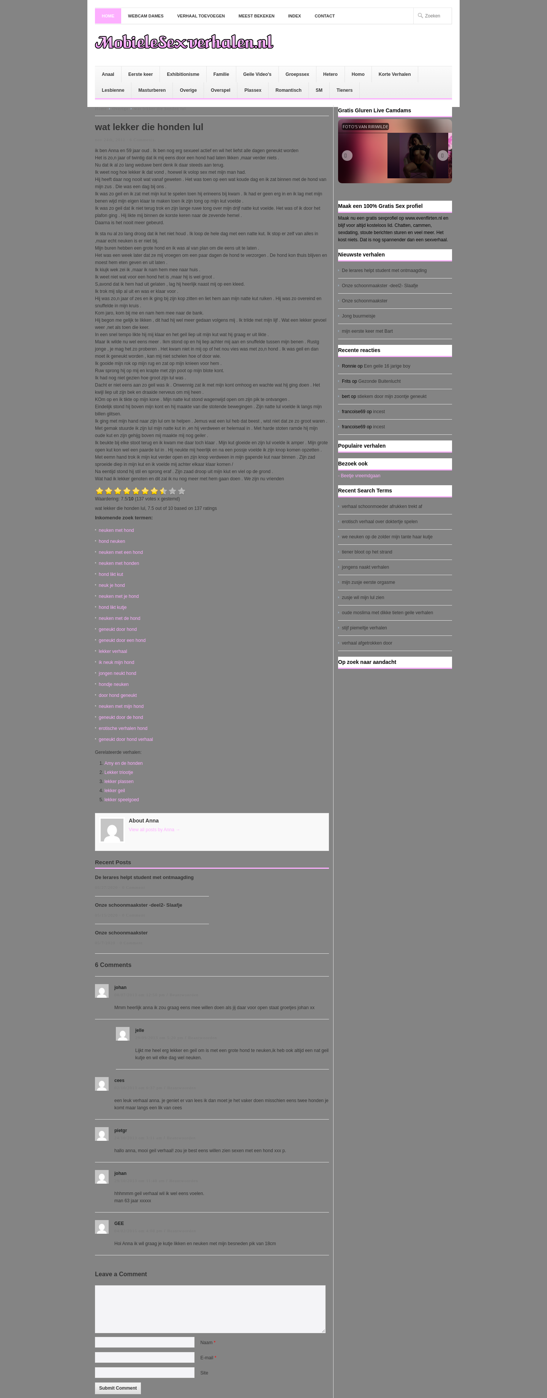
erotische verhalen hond (123, 728)
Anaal (108, 74)
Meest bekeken (257, 16)
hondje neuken (114, 684)
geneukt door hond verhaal (126, 739)
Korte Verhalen (395, 74)
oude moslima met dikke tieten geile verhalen (387, 612)
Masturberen (152, 90)
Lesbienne (113, 90)
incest (379, 411)
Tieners (345, 90)
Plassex (252, 90)
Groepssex (297, 74)
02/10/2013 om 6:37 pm (138, 1087)
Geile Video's (257, 74)
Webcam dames (146, 16)
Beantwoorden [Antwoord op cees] (181, 1087)
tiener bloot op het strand (367, 552)
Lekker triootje (118, 772)
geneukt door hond (118, 629)
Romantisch (288, 90)
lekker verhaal (113, 651)
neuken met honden (119, 563)
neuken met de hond (119, 618)
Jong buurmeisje (358, 316)
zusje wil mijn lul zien (363, 597)
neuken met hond (116, 530)
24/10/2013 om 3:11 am (138, 1137)
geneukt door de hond (121, 717)
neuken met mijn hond (121, 706)
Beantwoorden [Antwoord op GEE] (181, 1230)
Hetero (330, 74)
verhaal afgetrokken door (367, 643)
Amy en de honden (123, 763)
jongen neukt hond (117, 673)
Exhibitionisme (183, 74)
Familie (221, 74)
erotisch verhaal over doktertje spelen (379, 521)
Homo (358, 74)
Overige (188, 90)
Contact (325, 16)
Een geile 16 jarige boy (387, 366)
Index (294, 16)
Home (108, 16)
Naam (207, 1342)
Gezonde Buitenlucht (379, 381)
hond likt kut (111, 574)
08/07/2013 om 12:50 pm (139, 994)
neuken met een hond (121, 552)
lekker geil (114, 790)
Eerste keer (140, 74)
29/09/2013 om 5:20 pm (159, 1037)
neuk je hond (112, 585)
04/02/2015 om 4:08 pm (138, 1230)
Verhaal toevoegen (201, 16)
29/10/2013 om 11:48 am (139, 1180)
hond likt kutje (112, 607)
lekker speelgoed (121, 799)
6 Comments (142, 139)
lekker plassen (119, 781)
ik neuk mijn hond (116, 662)
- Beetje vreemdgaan (359, 475)
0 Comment (133, 887)
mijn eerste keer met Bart (367, 331)
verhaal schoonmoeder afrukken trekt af (382, 506)
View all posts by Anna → (154, 829)
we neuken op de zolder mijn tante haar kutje (387, 536)
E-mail (208, 1357)
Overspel (220, 90)
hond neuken (112, 541)
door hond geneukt (118, 695)
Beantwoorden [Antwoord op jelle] (202, 1037)
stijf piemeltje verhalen (364, 628)
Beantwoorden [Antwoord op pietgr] (181, 1137)
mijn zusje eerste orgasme (368, 582)
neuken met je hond (119, 596)
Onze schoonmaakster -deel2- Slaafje (138, 905)
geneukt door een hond (122, 640)
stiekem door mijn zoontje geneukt (392, 396)
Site (204, 1373)
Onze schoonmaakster (121, 933)
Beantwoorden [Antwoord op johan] (184, 994)
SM (319, 90)
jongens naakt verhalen (365, 567)
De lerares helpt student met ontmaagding (144, 877)
